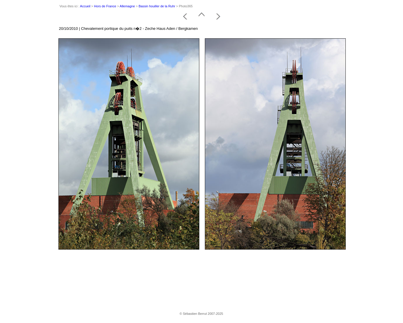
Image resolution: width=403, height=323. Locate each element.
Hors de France (105, 6)
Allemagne (127, 6)
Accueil (85, 6)
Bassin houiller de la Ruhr (157, 6)
